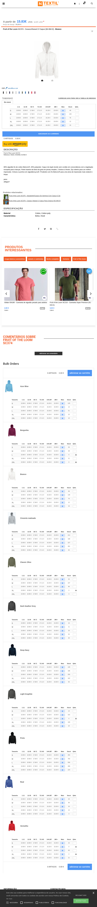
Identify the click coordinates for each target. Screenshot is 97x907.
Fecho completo (53, 259)
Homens (66, 259)
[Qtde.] (75, 404)
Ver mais (9, 899)
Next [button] (92, 62)
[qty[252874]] (77, 122)
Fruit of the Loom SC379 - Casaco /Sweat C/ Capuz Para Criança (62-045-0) (34, 201)
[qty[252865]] (77, 118)
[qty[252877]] (77, 126)
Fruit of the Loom (10, 29)
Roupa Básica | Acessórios (15, 259)
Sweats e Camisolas (35, 259)
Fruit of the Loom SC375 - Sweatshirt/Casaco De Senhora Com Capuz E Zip (34, 196)
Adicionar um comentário (49, 354)
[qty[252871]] (77, 111)
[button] (75, 4)
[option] (48, 60)
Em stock (7, 102)
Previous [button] (6, 62)
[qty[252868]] (77, 115)
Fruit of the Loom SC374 (12, 153)
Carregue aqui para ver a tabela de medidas (77, 98)
